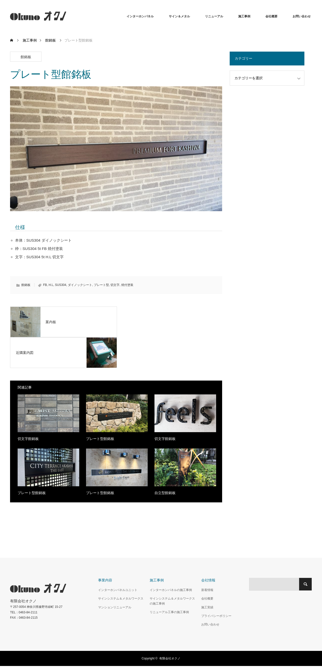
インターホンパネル (140, 16)
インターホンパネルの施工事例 (171, 590)
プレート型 (101, 285)
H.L (51, 285)
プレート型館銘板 (100, 439)
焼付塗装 (127, 285)
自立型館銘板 (165, 493)
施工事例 (244, 16)
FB (45, 285)
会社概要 (271, 16)
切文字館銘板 (28, 439)
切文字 (114, 285)
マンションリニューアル (114, 607)
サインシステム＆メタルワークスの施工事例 (172, 601)
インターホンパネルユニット (117, 590)
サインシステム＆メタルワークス (120, 598)
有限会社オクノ (169, 658)
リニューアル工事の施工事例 (169, 612)
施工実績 (207, 607)
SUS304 (60, 285)
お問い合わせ (302, 16)
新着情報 (207, 590)
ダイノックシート (80, 285)
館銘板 (26, 57)
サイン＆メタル (179, 16)
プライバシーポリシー (216, 616)
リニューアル (214, 16)
